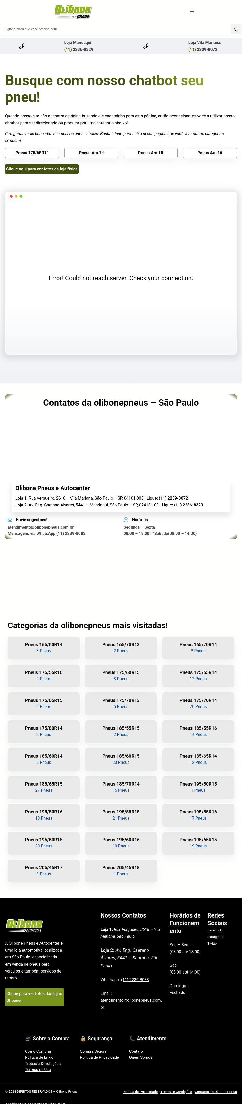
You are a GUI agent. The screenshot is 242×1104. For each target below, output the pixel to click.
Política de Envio (39, 1057)
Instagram (215, 937)
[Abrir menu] (192, 11)
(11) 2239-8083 (135, 979)
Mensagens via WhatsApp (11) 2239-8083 (46, 533)
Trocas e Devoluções (42, 1063)
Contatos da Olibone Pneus (216, 1092)
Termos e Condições (176, 1092)
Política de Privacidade (99, 1057)
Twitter (212, 943)
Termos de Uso (38, 1069)
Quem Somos (140, 1057)
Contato (136, 1051)
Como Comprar (38, 1051)
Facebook (214, 930)
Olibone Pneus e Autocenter (34, 943)
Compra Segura (93, 1051)
